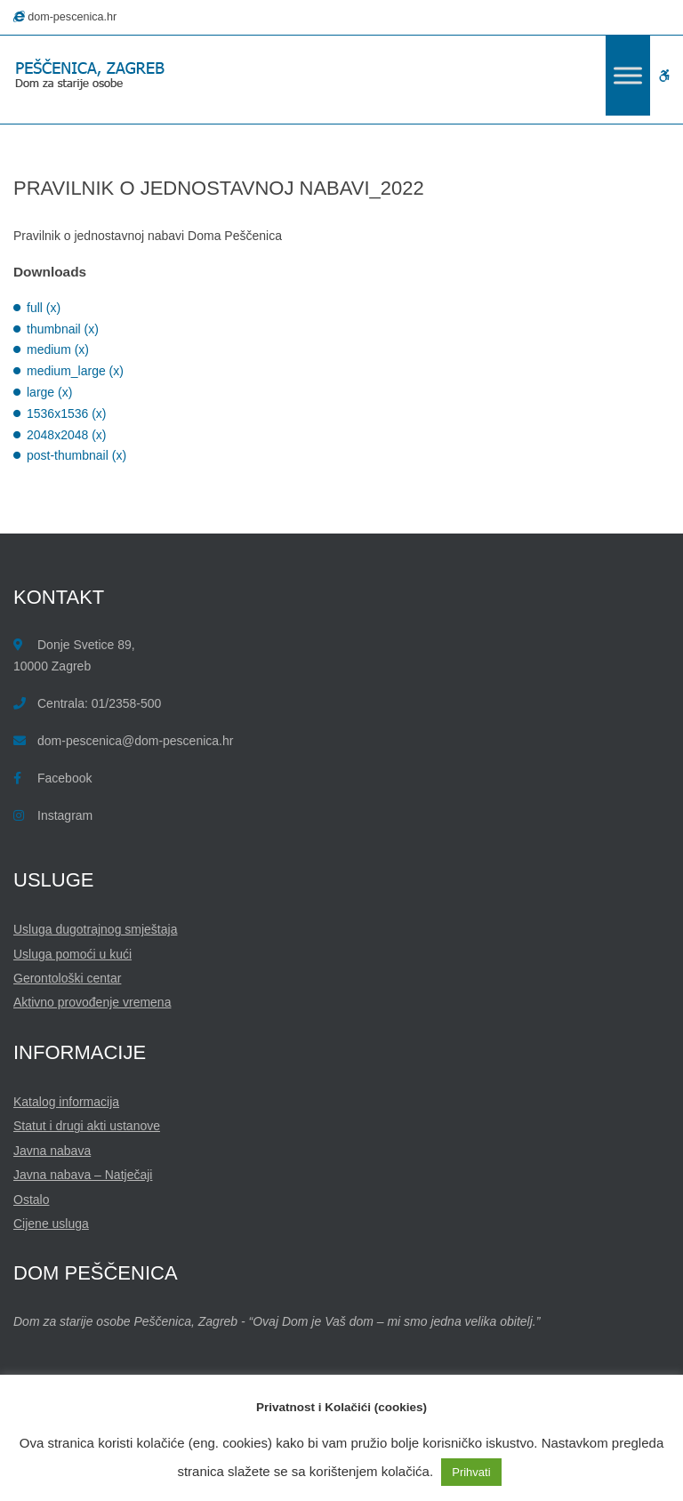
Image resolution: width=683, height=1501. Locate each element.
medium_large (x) (75, 371)
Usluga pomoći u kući (72, 954)
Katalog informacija (66, 1102)
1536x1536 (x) (67, 413)
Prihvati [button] (471, 1472)
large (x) (49, 392)
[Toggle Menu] (628, 75)
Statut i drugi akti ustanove (86, 1126)
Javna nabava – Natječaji (82, 1175)
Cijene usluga (51, 1223)
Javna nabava (52, 1151)
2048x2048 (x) (67, 435)
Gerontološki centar (67, 978)
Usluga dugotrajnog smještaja (95, 929)
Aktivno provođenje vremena (92, 1002)
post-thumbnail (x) (76, 455)
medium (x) (58, 349)
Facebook (64, 778)
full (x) (43, 308)
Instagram (64, 815)
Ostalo (31, 1199)
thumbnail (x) (63, 329)
